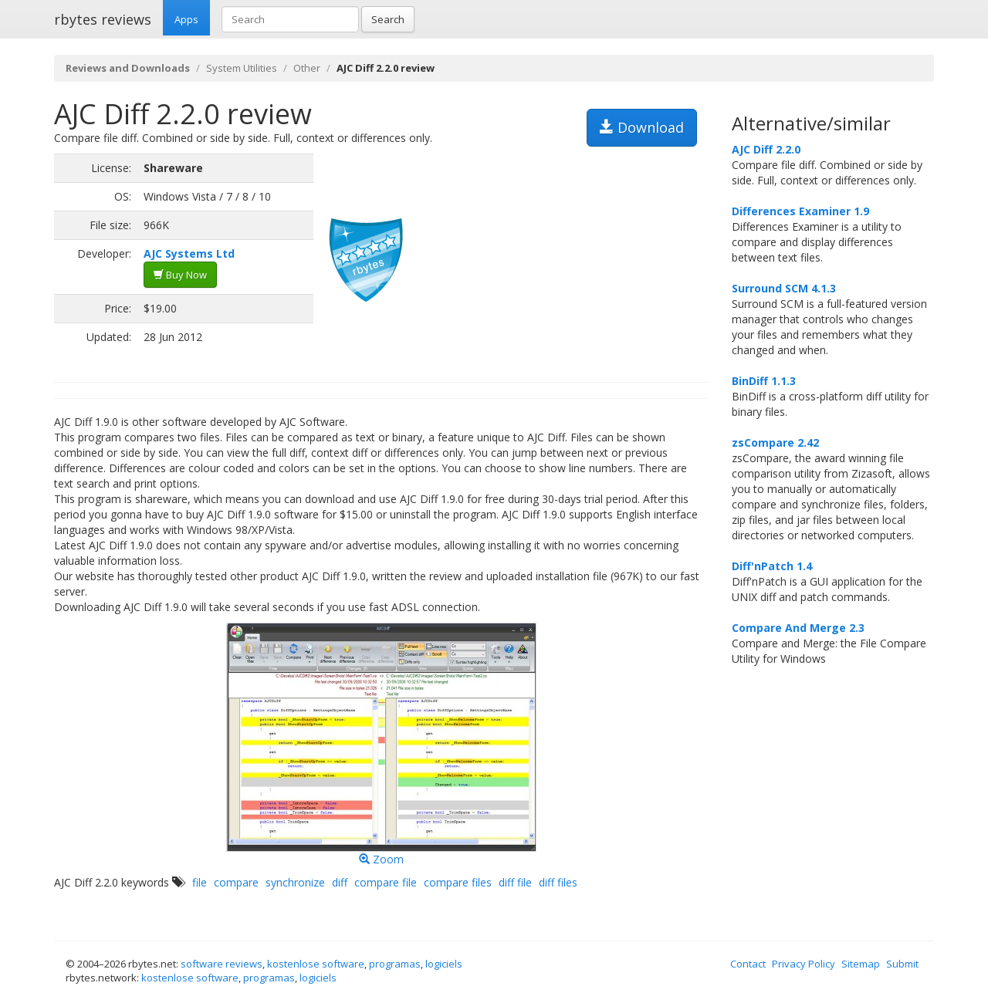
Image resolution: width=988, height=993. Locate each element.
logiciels (443, 964)
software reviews (221, 964)
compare (236, 882)
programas (395, 964)
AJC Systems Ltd (189, 253)
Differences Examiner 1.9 (800, 211)
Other (306, 68)
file (199, 882)
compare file (385, 882)
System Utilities (241, 68)
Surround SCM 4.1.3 (784, 288)
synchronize (295, 882)
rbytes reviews (102, 19)
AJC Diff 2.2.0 (766, 149)
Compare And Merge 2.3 (798, 627)
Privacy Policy (803, 964)
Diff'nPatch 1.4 (772, 566)
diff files (558, 882)
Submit (902, 964)
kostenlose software (315, 964)
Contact (748, 964)
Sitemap (860, 964)
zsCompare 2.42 (775, 442)
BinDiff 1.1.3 (764, 380)
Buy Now (180, 275)
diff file (515, 882)
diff (339, 882)
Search (387, 19)
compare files (458, 882)
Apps (186, 19)
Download (642, 127)
